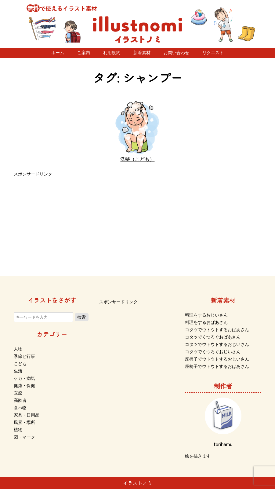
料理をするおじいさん (206, 315)
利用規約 (111, 52)
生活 (18, 371)
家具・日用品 (26, 415)
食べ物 (20, 407)
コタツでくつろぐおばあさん (213, 337)
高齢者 (20, 400)
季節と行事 (24, 356)
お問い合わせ (176, 52)
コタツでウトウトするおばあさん (217, 329)
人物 (18, 348)
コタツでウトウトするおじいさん (217, 344)
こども (20, 363)
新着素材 (141, 52)
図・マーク (24, 437)
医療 (18, 393)
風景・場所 (24, 422)
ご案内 (83, 52)
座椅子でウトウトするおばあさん (217, 366)
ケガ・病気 (24, 378)
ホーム (57, 52)
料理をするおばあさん (206, 322)
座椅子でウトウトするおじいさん (217, 359)
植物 (18, 429)
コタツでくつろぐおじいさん (213, 351)
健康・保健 (24, 385)
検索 (81, 317)
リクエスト (213, 52)
